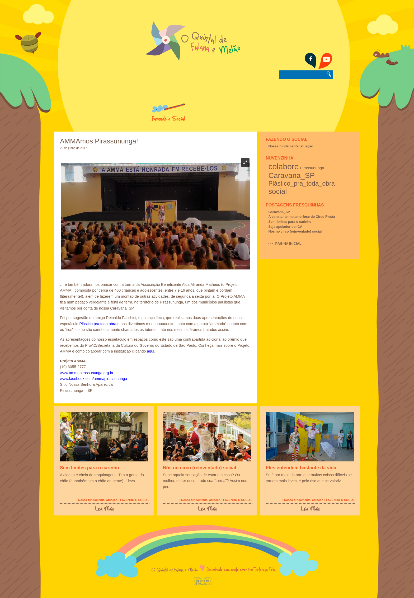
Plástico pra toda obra (97, 324)
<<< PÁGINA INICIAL (284, 243)
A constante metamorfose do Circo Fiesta (301, 217)
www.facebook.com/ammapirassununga (93, 379)
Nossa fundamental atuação (290, 146)
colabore (283, 166)
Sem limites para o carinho (289, 222)
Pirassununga (312, 168)
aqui (150, 351)
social (277, 191)
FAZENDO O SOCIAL (286, 139)
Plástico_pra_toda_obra (301, 183)
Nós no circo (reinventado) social (295, 231)
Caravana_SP (291, 175)
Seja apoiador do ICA (285, 227)
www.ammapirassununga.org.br (86, 373)
